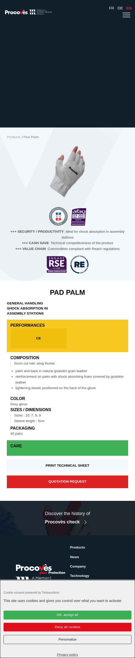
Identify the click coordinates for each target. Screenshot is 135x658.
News (74, 557)
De (120, 8)
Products (14, 137)
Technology (79, 576)
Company (78, 566)
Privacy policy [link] (67, 654)
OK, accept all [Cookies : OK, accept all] (67, 615)
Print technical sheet (67, 465)
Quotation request (68, 481)
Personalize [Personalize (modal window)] (67, 639)
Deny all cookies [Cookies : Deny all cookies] (67, 627)
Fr (111, 8)
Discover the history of (67, 518)
